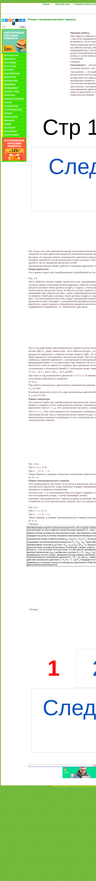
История (9, 70)
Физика (8, 113)
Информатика (12, 74)
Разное (8, 102)
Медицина (10, 84)
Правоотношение (14, 99)
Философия (11, 117)
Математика (11, 81)
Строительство (13, 110)
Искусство (10, 66)
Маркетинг (10, 77)
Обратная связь (62, 4)
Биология (9, 59)
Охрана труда (11, 92)
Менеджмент (11, 88)
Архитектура (11, 55)
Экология (9, 128)
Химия (7, 124)
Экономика (10, 131)
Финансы (9, 121)
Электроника (11, 135)
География (10, 63)
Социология (11, 106)
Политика (9, 95)
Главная (46, 4)
